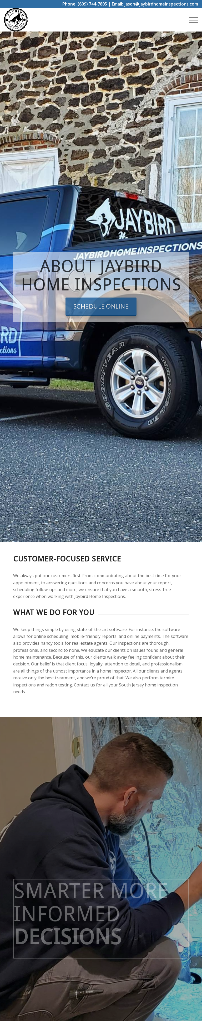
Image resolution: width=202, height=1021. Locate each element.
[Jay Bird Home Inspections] (16, 20)
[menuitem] (191, 20)
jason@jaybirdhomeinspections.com (161, 4)
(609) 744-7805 (92, 4)
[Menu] (191, 20)
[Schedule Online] (101, 307)
